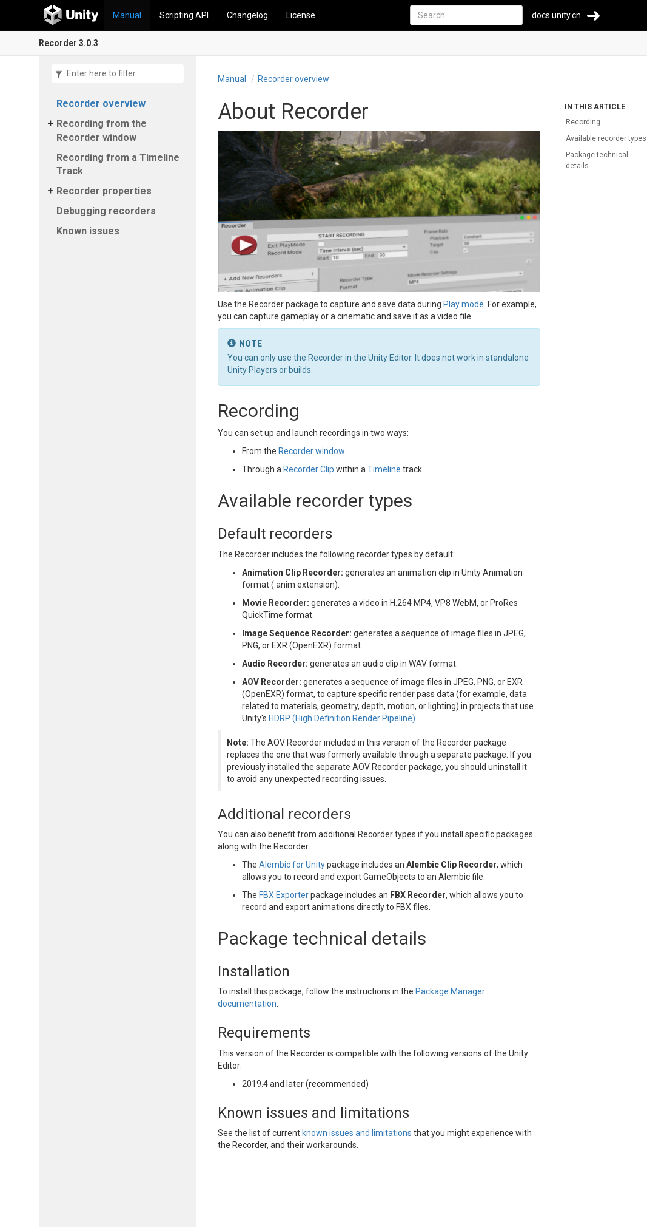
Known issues (87, 231)
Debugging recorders (106, 211)
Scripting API (184, 15)
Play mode (463, 304)
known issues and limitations (357, 1133)
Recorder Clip (308, 469)
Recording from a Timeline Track (117, 164)
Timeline (384, 469)
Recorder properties (104, 191)
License (300, 15)
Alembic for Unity (292, 864)
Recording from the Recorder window (101, 130)
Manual (127, 15)
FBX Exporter (284, 895)
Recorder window (311, 451)
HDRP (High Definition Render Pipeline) (342, 718)
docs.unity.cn (556, 15)
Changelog (247, 15)
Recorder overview (101, 103)
